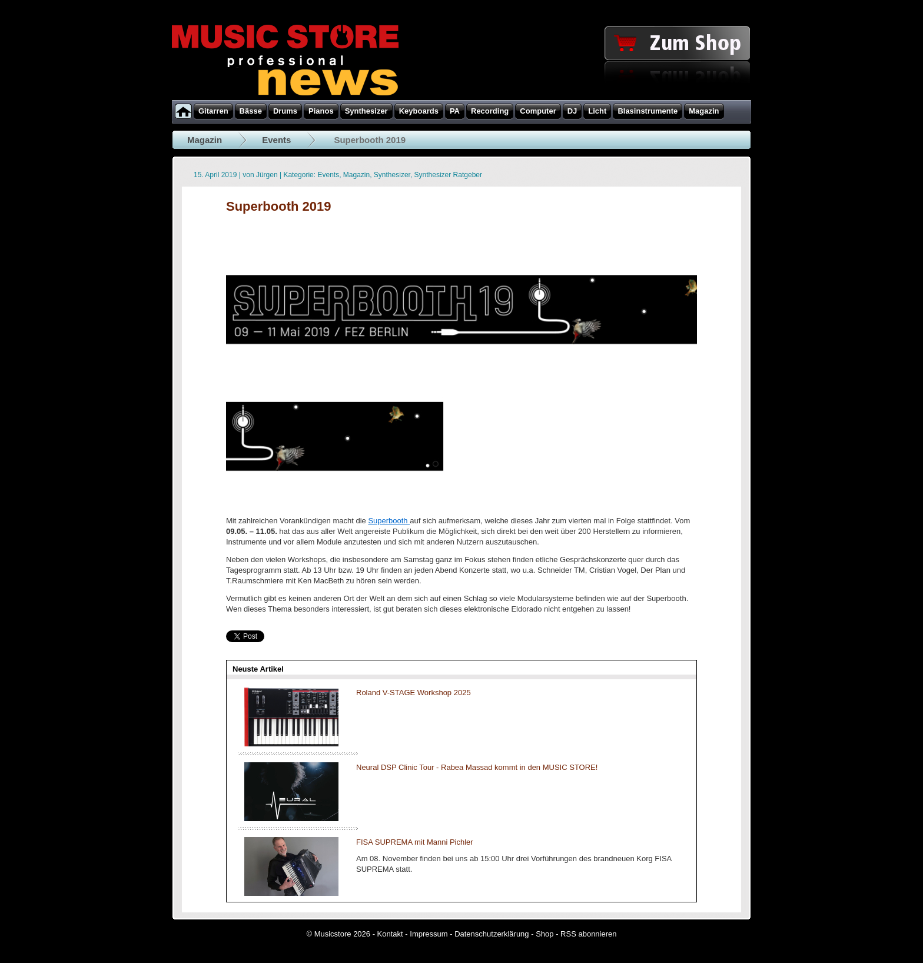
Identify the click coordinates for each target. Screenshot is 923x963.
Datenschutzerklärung (491, 933)
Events (276, 140)
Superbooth (389, 520)
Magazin (204, 140)
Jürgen (267, 175)
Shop (544, 933)
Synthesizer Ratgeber (448, 175)
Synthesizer (392, 175)
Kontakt (390, 933)
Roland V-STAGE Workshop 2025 (413, 692)
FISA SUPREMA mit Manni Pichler (414, 842)
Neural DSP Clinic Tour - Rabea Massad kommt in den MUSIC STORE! (476, 767)
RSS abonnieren (588, 933)
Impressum (428, 933)
